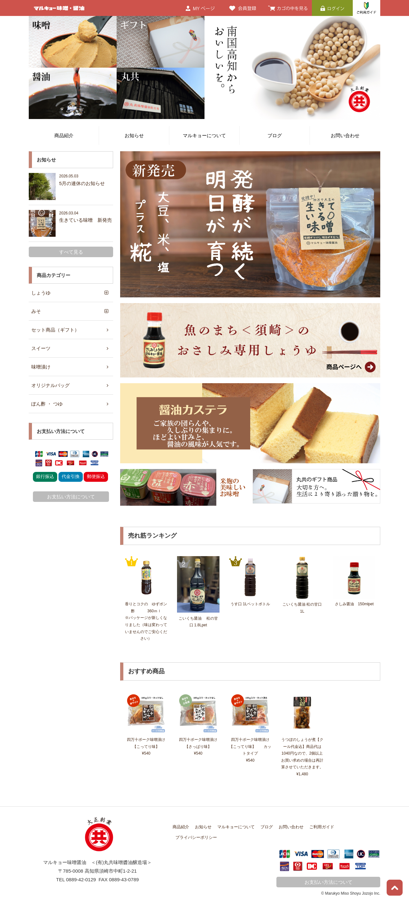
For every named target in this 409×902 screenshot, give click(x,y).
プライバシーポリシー (196, 837)
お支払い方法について (71, 496)
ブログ (274, 135)
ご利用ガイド (321, 826)
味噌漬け (40, 366)
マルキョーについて (204, 135)
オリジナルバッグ (50, 385)
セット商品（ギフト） (55, 329)
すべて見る (71, 252)
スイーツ (40, 348)
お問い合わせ (345, 135)
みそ (36, 311)
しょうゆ (40, 292)
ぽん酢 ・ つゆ (47, 403)
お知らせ (134, 135)
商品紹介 (63, 135)
